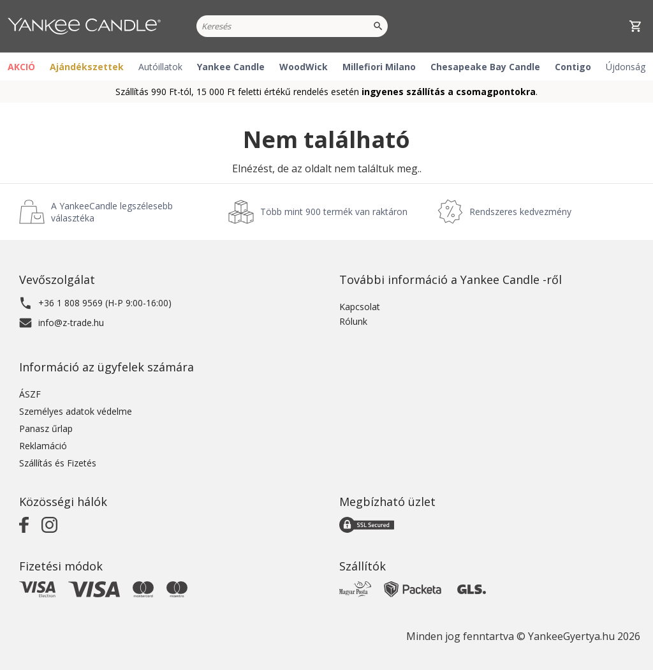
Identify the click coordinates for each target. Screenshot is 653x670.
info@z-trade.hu (71, 322)
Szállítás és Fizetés (57, 463)
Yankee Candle (231, 67)
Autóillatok (160, 67)
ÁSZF (30, 394)
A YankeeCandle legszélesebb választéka (112, 212)
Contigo (573, 67)
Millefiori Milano (379, 67)
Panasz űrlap (46, 428)
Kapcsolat (359, 307)
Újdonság (625, 67)
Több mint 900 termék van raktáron (333, 211)
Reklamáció (43, 446)
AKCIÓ (21, 67)
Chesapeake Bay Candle (485, 67)
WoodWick (303, 67)
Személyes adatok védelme (75, 411)
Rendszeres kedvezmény (520, 211)
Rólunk (353, 321)
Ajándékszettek (87, 67)
